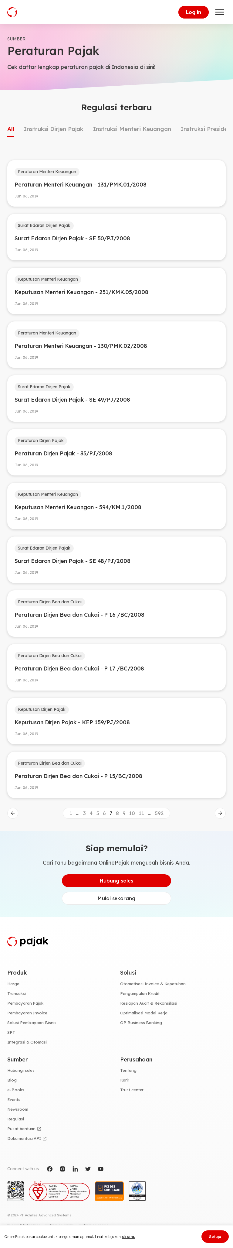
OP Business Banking (141, 1022)
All (10, 128)
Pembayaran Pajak (25, 1003)
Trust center (132, 1089)
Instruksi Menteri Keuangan (132, 128)
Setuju (215, 1236)
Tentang (128, 1070)
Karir (124, 1080)
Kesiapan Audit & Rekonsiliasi (148, 1003)
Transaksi (16, 993)
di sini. (128, 1236)
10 (132, 813)
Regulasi (15, 1118)
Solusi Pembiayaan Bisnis (31, 1022)
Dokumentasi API (24, 1138)
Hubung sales (116, 881)
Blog (12, 1080)
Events (13, 1099)
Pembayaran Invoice (27, 1012)
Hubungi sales (21, 1070)
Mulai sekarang (116, 898)
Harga (13, 983)
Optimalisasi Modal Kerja (143, 1012)
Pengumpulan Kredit (140, 993)
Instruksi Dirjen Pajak (53, 128)
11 (141, 813)
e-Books (15, 1089)
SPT (11, 1032)
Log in (193, 12)
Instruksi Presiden (206, 128)
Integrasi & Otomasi (27, 1042)
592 (159, 813)
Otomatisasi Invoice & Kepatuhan (153, 983)
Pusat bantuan (21, 1128)
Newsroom (17, 1109)
